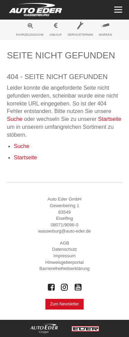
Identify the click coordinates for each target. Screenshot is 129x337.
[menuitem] (30, 30)
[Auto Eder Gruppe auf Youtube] (78, 287)
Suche (14, 119)
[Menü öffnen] (117, 9)
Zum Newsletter (64, 304)
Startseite (109, 119)
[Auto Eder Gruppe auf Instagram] (64, 287)
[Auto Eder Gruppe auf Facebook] (51, 287)
